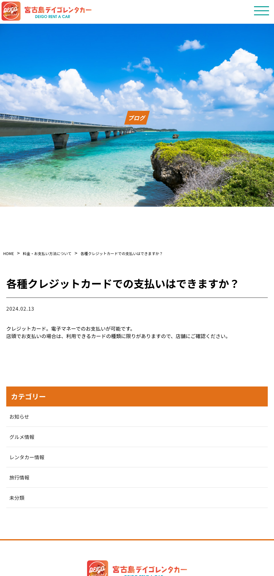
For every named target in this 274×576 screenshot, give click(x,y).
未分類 (16, 497)
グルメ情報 (21, 437)
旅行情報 (19, 477)
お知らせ (19, 416)
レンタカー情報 (26, 457)
